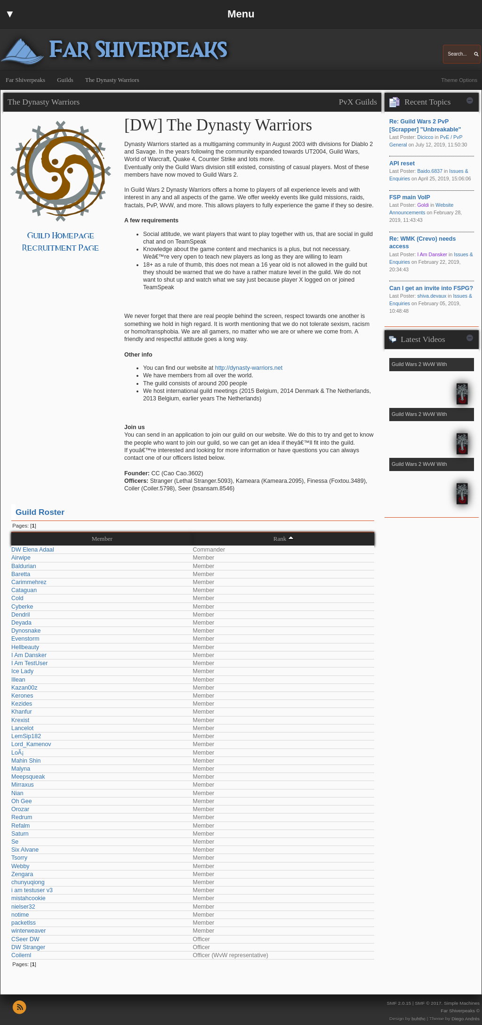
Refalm (20, 825)
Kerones (22, 695)
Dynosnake (25, 630)
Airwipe (21, 557)
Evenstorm (25, 638)
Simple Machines (462, 1003)
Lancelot (22, 728)
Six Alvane (25, 849)
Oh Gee (21, 801)
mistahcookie (28, 898)
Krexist (20, 720)
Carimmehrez (29, 582)
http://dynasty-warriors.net (248, 368)
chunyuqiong (28, 882)
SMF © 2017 (428, 1003)
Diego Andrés (465, 1018)
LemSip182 (26, 736)
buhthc (418, 1018)
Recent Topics (427, 102)
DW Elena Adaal (32, 549)
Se (14, 841)
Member (102, 538)
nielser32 (23, 906)
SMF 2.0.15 (399, 1003)
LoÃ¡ (17, 752)
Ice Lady (22, 671)
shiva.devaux (431, 296)
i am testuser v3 (32, 890)
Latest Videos (423, 339)
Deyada (21, 622)
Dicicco (425, 137)
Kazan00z (24, 687)
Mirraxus (22, 784)
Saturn (20, 833)
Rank (280, 538)
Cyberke (22, 606)
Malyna (20, 768)
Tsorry (19, 857)
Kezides (21, 703)
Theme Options (459, 80)
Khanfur (21, 711)
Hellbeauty (25, 647)
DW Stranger (28, 947)
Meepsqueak (28, 776)
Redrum (21, 817)
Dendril (20, 614)
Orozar (20, 809)
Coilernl (21, 955)
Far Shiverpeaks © (460, 1010)
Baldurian (23, 566)
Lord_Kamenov (31, 744)
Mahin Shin (25, 760)
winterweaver (28, 930)
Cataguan (24, 590)
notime (20, 914)
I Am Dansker (29, 655)
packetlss (23, 922)
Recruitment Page (60, 248)
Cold (17, 598)
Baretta (20, 574)
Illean (18, 679)
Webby (20, 866)
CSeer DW (25, 939)
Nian (17, 793)
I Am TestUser (29, 663)
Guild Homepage (61, 235)
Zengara (22, 874)
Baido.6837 (429, 171)
